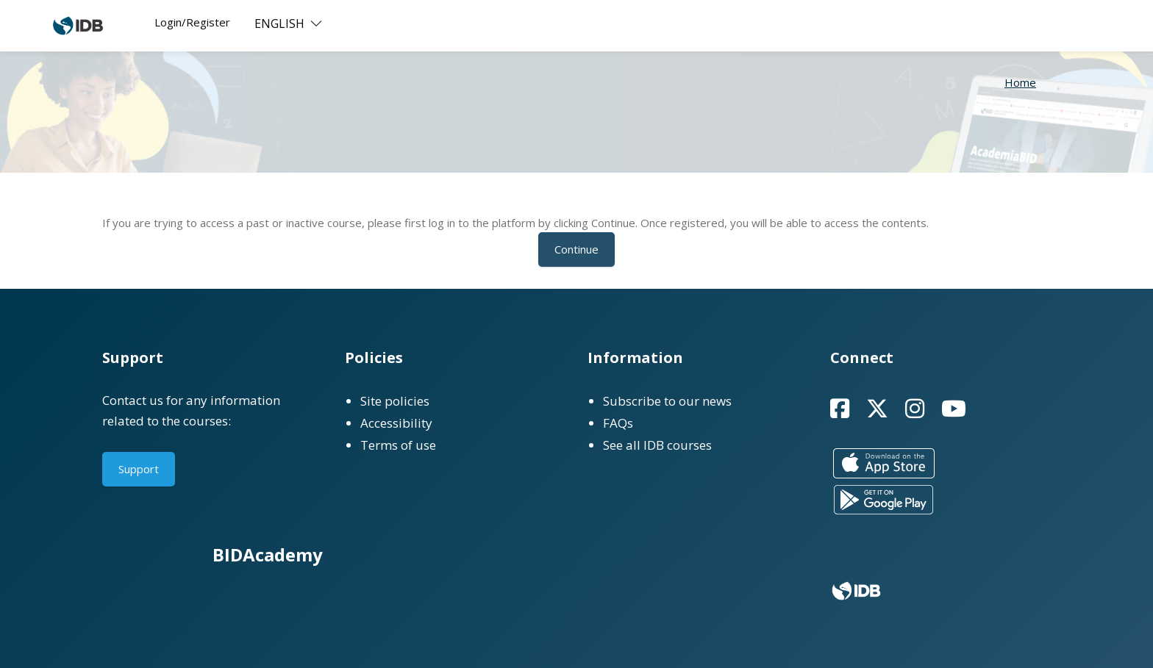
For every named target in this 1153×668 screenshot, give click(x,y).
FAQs (618, 422)
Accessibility (396, 422)
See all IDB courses (657, 445)
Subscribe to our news (667, 400)
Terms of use (398, 445)
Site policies (394, 400)
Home (1020, 82)
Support (138, 469)
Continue (576, 249)
